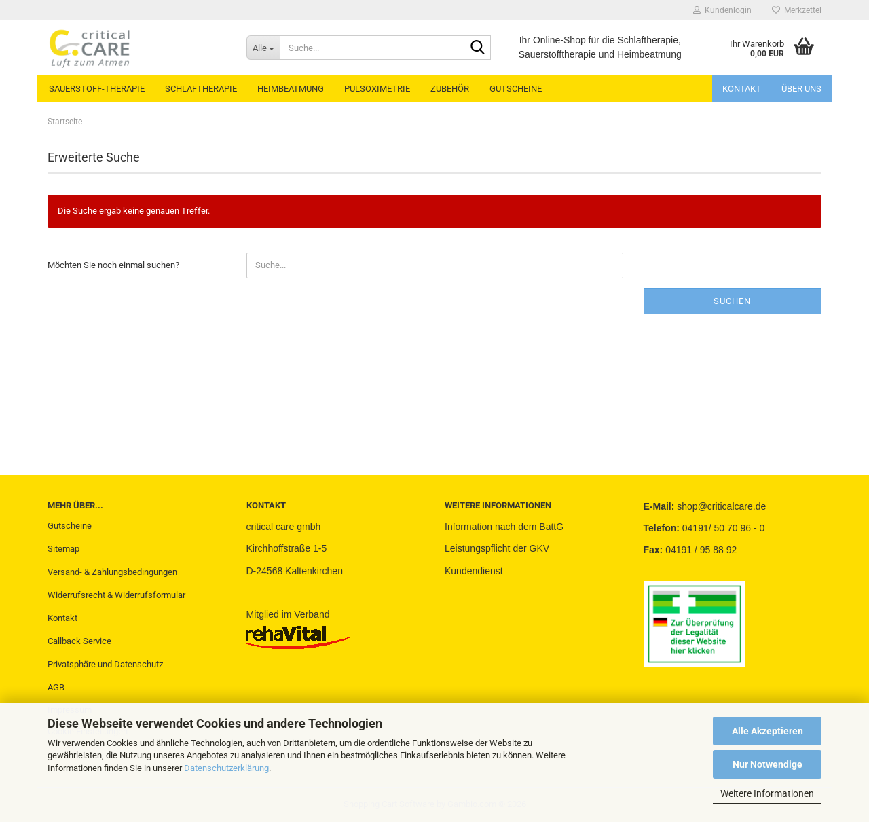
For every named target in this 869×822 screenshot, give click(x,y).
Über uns (801, 88)
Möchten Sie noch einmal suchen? (113, 265)
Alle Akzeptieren (767, 731)
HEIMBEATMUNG (290, 88)
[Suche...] (263, 47)
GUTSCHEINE (515, 88)
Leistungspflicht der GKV (497, 548)
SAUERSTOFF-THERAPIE (97, 88)
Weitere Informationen (767, 793)
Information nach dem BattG (504, 526)
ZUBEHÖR (449, 88)
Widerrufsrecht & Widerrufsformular (116, 595)
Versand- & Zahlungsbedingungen (112, 572)
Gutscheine (70, 526)
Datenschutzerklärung (226, 768)
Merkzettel (796, 10)
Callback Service (79, 641)
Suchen (732, 301)
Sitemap (63, 549)
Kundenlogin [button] (722, 10)
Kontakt (741, 88)
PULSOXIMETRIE (377, 88)
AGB (56, 687)
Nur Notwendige (767, 764)
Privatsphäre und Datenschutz (105, 664)
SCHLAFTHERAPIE (201, 88)
